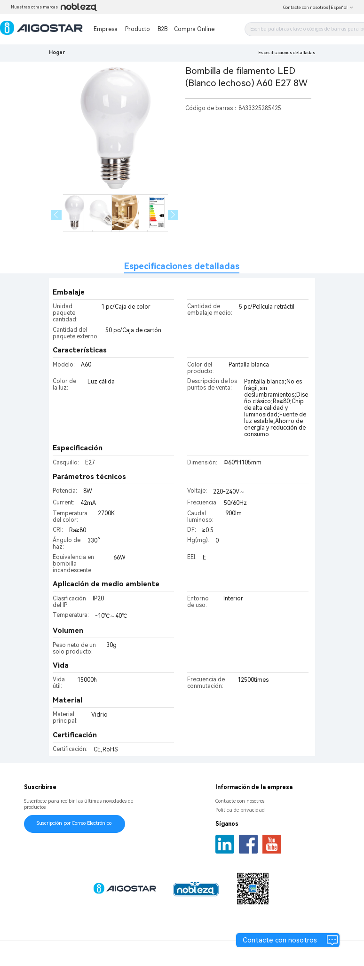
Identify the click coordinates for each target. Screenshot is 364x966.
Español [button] (342, 7)
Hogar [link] (57, 52)
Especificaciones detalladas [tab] (181, 266)
